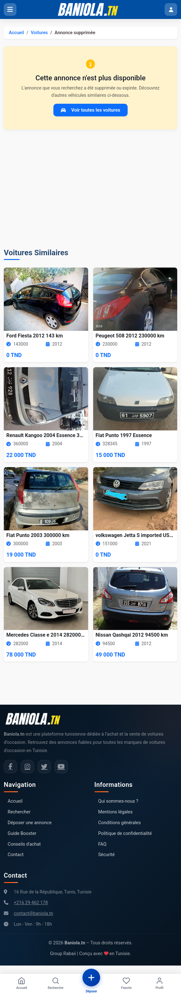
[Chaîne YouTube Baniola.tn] (61, 766)
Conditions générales (119, 822)
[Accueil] (21, 984)
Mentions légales (115, 812)
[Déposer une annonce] (91, 977)
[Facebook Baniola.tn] (10, 766)
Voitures (39, 32)
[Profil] (159, 984)
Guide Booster (22, 833)
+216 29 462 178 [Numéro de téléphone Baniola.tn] (31, 902)
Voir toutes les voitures (90, 110)
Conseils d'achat (24, 844)
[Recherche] (55, 984)
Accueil (16, 32)
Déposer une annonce (29, 822)
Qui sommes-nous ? (118, 801)
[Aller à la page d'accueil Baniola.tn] (35, 719)
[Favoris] (126, 984)
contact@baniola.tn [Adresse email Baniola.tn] (33, 913)
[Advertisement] (90, 189)
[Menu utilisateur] (171, 9)
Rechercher (19, 812)
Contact (15, 854)
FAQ (102, 844)
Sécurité (106, 854)
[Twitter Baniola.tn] (44, 766)
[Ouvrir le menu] (10, 9)
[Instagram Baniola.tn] (27, 766)
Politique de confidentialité (125, 833)
